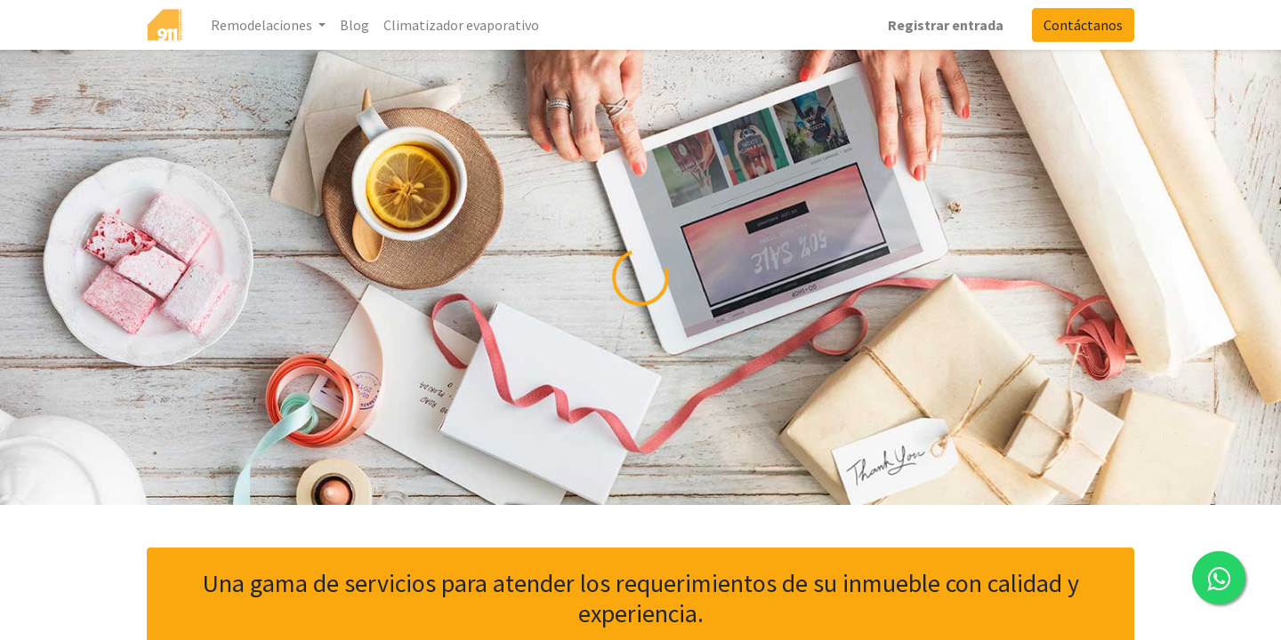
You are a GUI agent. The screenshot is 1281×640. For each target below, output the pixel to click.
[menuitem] (354, 25)
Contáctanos (1083, 25)
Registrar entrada (945, 25)
